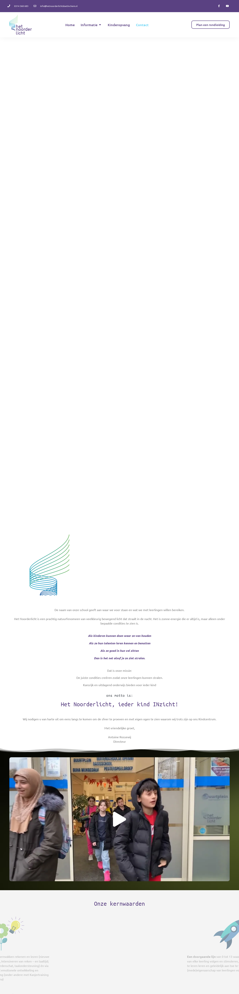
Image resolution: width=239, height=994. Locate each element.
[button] (119, 819)
